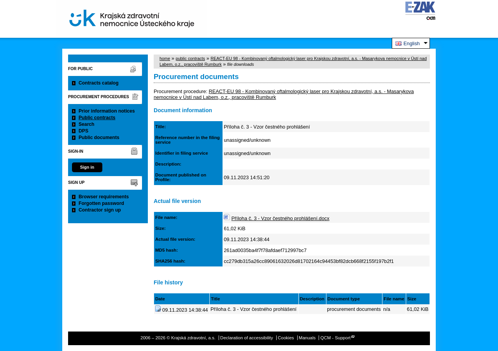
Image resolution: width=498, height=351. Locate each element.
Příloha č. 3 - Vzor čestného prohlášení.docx (280, 218)
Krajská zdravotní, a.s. (131, 19)
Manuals (307, 337)
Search (87, 124)
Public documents (99, 137)
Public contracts (97, 117)
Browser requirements (104, 196)
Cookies (286, 337)
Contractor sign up (100, 210)
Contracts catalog (99, 83)
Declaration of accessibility (246, 337)
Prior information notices (107, 111)
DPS (83, 131)
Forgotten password (101, 203)
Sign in (87, 167)
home (165, 58)
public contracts (190, 58)
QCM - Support (336, 337)
